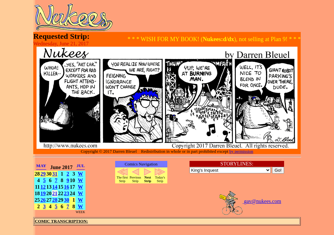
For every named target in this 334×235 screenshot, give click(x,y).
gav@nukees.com (250, 201)
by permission (241, 151)
